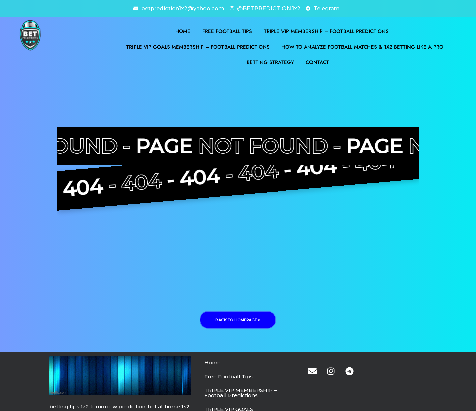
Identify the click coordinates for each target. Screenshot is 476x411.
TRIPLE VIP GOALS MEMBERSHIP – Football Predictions (198, 46)
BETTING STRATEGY (270, 61)
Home (182, 30)
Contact (317, 61)
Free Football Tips (227, 30)
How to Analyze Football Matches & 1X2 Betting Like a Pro (362, 46)
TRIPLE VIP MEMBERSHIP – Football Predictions (326, 30)
